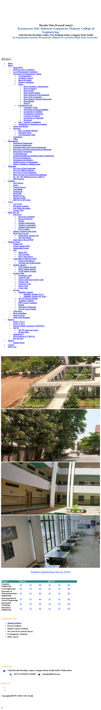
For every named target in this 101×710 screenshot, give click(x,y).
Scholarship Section (21, 248)
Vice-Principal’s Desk (26, 135)
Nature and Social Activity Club (30, 280)
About (10, 66)
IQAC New (12, 347)
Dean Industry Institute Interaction (37, 99)
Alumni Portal (18, 343)
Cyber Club (23, 288)
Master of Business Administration (26, 164)
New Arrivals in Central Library (20, 631)
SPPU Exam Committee (27, 303)
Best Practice (18, 339)
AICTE (16, 328)
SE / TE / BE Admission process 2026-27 (29, 177)
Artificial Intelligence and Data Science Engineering (33, 156)
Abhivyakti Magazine (21, 318)
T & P (10, 202)
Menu (6, 59)
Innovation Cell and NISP (23, 240)
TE (30, 585)
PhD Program (18, 179)
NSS (15, 250)
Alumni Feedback (14, 623)
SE (21, 585)
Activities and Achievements (29, 263)
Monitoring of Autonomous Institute (32, 124)
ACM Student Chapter (27, 271)
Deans (20, 84)
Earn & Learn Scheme (27, 309)
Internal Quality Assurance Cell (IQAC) (29, 326)
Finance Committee (26, 82)
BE (40, 585)
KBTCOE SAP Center (22, 200)
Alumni (11, 341)
